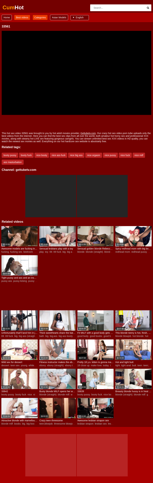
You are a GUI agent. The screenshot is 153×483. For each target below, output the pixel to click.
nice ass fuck (58, 155)
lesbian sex (101, 423)
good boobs (96, 336)
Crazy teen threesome (51, 420)
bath (41, 336)
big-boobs (31, 423)
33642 (4, 391)
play (41, 251)
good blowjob (111, 336)
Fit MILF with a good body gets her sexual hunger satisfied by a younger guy (95, 332)
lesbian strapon (85, 423)
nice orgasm (93, 155)
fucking (5, 251)
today (106, 365)
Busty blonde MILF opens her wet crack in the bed (57, 391)
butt (134, 365)
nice (30, 394)
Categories (40, 17)
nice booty (41, 155)
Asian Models (59, 17)
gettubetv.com (26, 170)
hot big (148, 336)
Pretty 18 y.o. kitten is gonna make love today (95, 362)
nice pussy (110, 155)
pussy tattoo (34, 281)
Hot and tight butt (124, 362)
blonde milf (63, 394)
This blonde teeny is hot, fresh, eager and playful (133, 332)
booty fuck (26, 155)
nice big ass (76, 155)
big (35, 251)
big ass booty (66, 336)
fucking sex (16, 251)
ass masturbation (13, 162)
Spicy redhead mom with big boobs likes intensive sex (133, 248)
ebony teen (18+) (74, 365)
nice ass (37, 394)
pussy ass (6, 281)
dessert (5, 365)
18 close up (83, 365)
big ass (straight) (27, 336)
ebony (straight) (55, 365)
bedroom (28, 251)
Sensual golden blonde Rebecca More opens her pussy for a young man (95, 248)
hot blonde (137, 336)
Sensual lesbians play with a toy (56, 248)
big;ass (53, 336)
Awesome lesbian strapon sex (93, 420)
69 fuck (57, 251)
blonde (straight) (94, 251)
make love (96, 365)
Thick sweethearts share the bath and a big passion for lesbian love (57, 332)
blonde (81, 251)
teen (139, 365)
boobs (17, 423)
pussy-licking (20, 281)
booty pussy (10, 155)
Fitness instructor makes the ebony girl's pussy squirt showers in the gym (57, 362)
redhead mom (122, 251)
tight (117, 365)
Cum (11, 7)
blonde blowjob (123, 336)
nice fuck (125, 155)
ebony (42, 365)
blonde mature (112, 251)
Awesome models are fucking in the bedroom (19, 248)
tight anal (126, 365)
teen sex (15, 365)
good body (82, 336)
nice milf (138, 155)
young (24, 365)
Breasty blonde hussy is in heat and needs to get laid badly (133, 391)
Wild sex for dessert (11, 362)
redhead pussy (139, 251)
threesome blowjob (64, 423)
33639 (80, 391)
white (31, 365)
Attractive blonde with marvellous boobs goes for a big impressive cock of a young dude (19, 420)
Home (7, 17)
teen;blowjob (46, 423)
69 (51, 251)
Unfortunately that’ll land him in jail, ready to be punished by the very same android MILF (19, 332)
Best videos (22, 17)
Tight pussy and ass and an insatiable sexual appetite (19, 277)
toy (46, 251)
